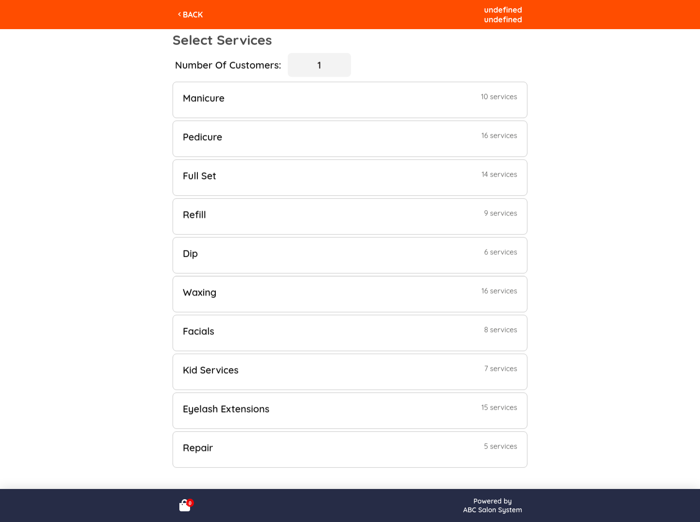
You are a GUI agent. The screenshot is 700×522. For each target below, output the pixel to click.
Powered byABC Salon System (492, 505)
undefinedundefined (503, 14)
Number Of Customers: (228, 65)
